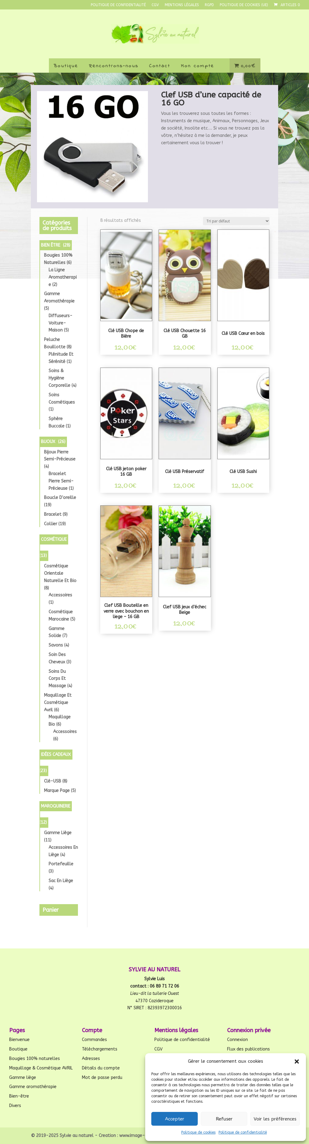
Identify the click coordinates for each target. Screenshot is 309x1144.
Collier (50, 523)
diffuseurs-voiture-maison (60, 323)
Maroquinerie (55, 806)
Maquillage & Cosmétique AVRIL (41, 1068)
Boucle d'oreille (60, 497)
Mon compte (197, 66)
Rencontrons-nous (113, 66)
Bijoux (48, 441)
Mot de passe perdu (102, 1077)
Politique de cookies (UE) (244, 5)
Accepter (174, 1119)
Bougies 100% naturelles (34, 1058)
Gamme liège (58, 832)
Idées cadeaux (56, 754)
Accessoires (60, 595)
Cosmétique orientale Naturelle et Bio (60, 573)
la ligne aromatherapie (63, 277)
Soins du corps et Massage (57, 679)
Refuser (224, 1119)
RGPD (209, 5)
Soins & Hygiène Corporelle (59, 378)
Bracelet (52, 514)
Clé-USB (52, 781)
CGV (155, 5)
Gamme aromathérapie (33, 1086)
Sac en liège (61, 880)
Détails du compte (101, 1068)
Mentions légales (182, 5)
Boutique (65, 66)
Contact (159, 66)
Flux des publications (248, 1049)
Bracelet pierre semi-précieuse (61, 481)
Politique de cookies (198, 1132)
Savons (56, 645)
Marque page (57, 790)
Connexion (237, 1039)
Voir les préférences (275, 1119)
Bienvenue (19, 1039)
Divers (15, 1105)
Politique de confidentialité (243, 1132)
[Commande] (236, 221)
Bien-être (19, 1096)
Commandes (94, 1039)
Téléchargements (99, 1049)
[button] (297, 1061)
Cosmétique (54, 539)
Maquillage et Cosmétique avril (58, 703)
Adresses (91, 1058)
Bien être (50, 245)
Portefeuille (61, 864)
